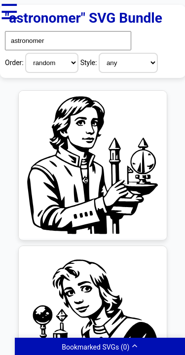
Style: (89, 63)
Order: (15, 63)
